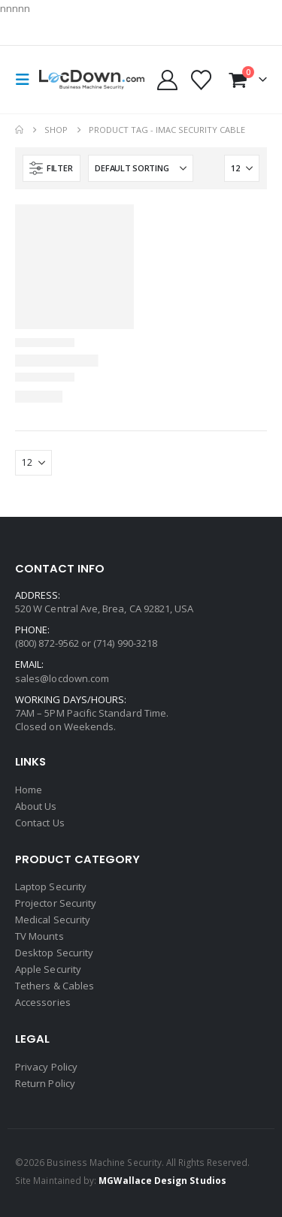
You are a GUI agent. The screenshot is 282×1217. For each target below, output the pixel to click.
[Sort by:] (140, 168)
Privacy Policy (46, 1067)
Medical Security (52, 919)
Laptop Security (50, 886)
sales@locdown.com (62, 678)
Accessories (43, 1002)
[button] (27, 79)
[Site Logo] (91, 80)
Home (28, 789)
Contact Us (40, 822)
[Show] (241, 168)
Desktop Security (54, 952)
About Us (36, 806)
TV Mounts (39, 936)
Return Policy (45, 1083)
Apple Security (48, 969)
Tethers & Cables (54, 985)
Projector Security (55, 903)
